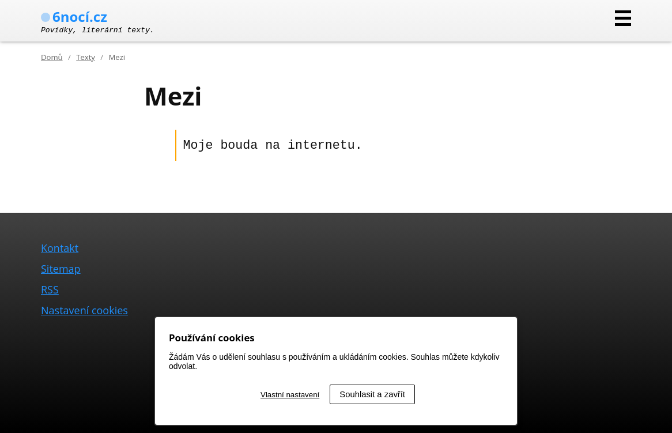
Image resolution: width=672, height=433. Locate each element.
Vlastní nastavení (290, 394)
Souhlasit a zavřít (372, 394)
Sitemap (61, 269)
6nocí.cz (74, 16)
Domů (52, 57)
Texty (85, 57)
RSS (50, 289)
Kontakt (59, 248)
